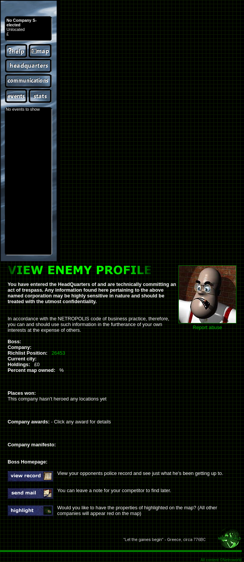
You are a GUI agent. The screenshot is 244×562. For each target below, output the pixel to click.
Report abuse (207, 327)
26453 (58, 353)
